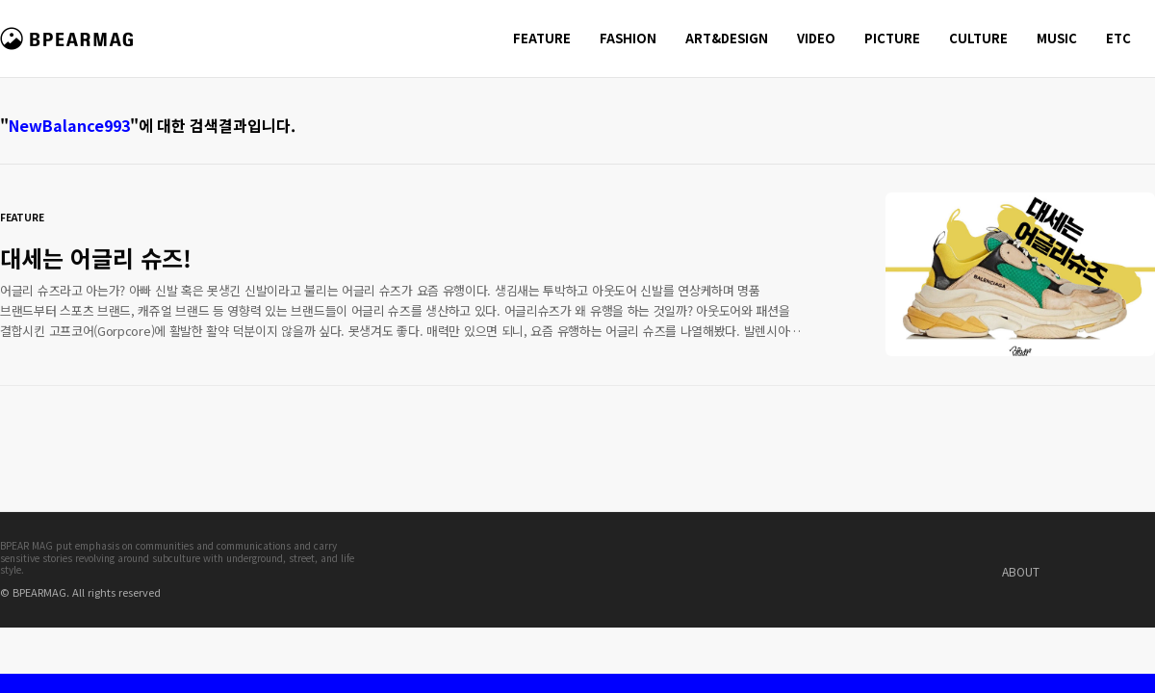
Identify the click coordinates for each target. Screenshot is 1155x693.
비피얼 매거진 (70, 47)
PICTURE (892, 38)
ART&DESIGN (726, 38)
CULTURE (978, 38)
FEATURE (542, 38)
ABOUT (1021, 571)
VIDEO (816, 38)
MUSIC (1057, 38)
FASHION (628, 38)
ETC (1118, 38)
